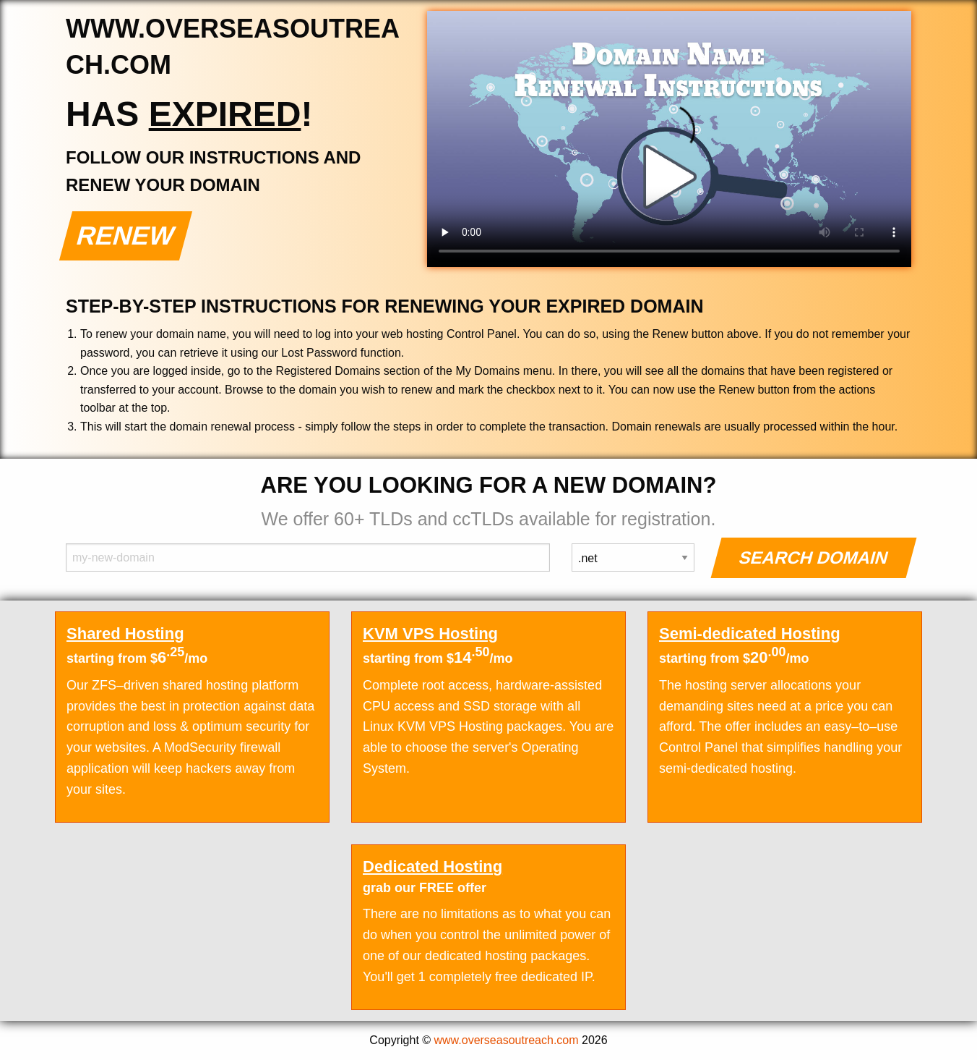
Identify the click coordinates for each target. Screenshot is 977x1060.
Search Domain (814, 557)
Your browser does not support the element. (669, 139)
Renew (126, 235)
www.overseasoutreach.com (506, 1040)
